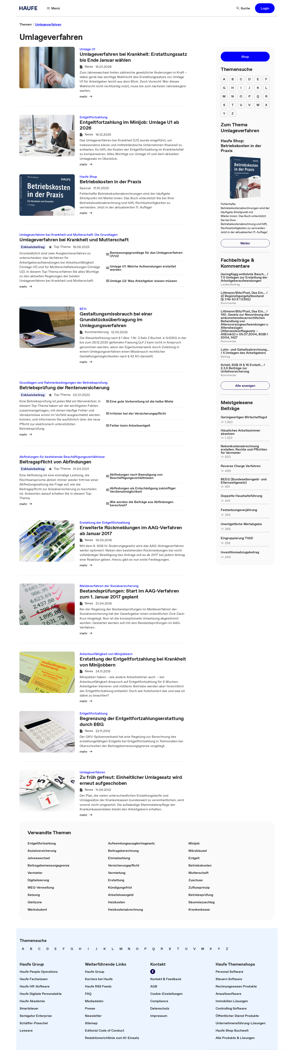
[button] (53, 8)
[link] (25, 24)
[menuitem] (224, 79)
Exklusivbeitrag (33, 246)
